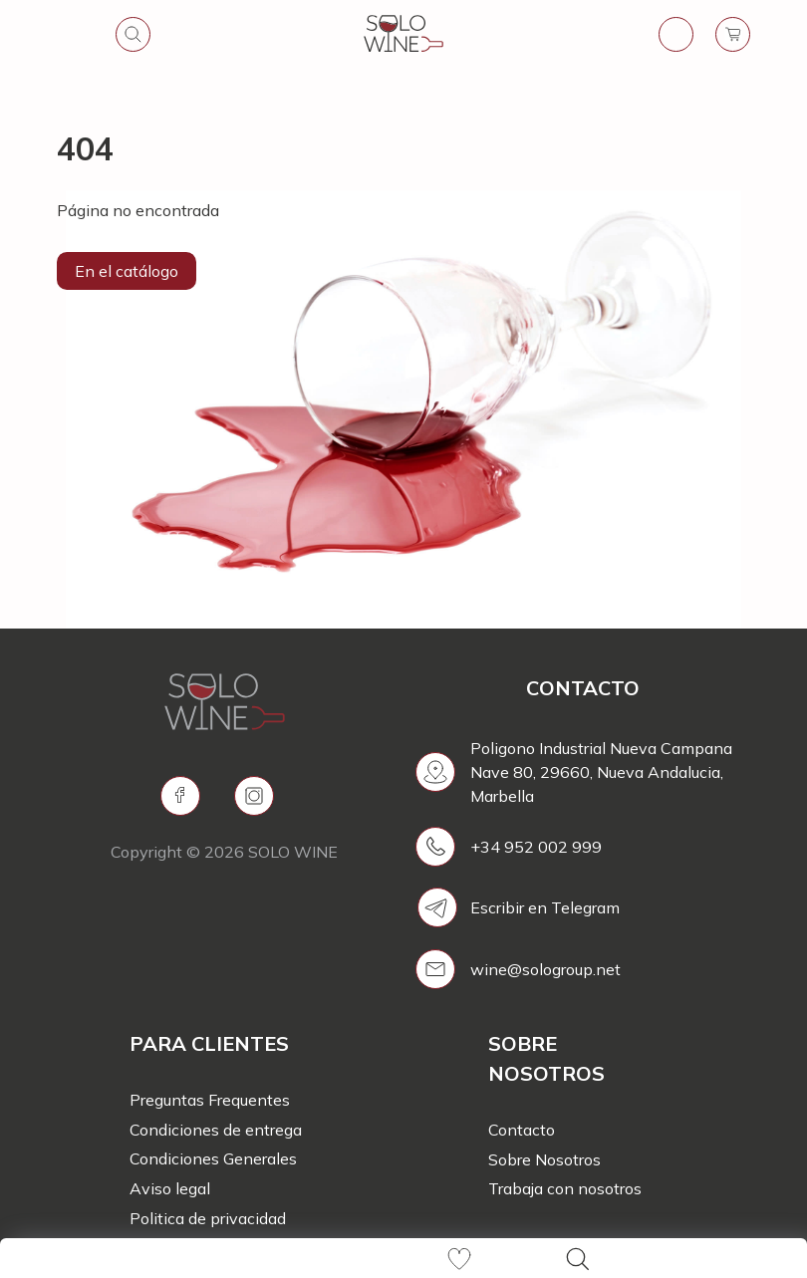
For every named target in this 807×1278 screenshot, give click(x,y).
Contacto (521, 1130)
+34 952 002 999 (536, 847)
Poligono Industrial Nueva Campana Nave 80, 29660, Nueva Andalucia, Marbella (601, 772)
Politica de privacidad (208, 1218)
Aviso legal (170, 1188)
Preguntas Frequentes (210, 1100)
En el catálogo (126, 271)
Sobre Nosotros (544, 1159)
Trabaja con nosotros (565, 1188)
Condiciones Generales (213, 1158)
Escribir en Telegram (545, 907)
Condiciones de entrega (216, 1130)
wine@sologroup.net (545, 969)
